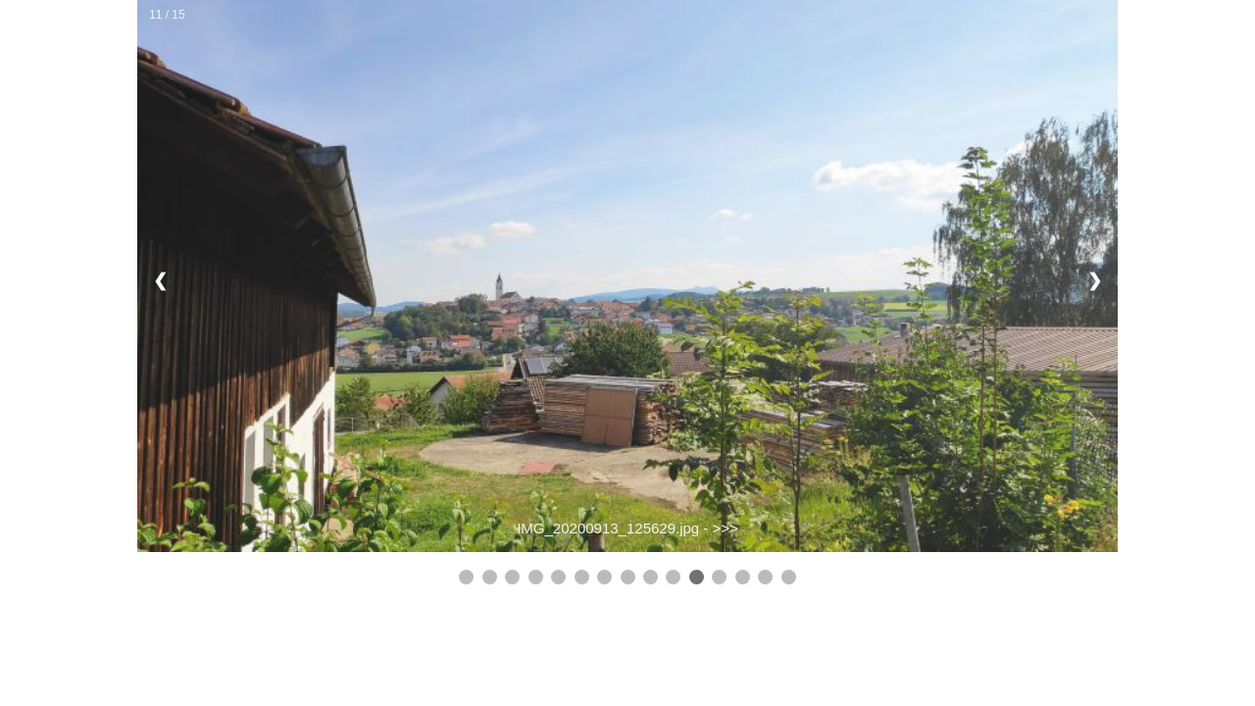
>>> (725, 528)
